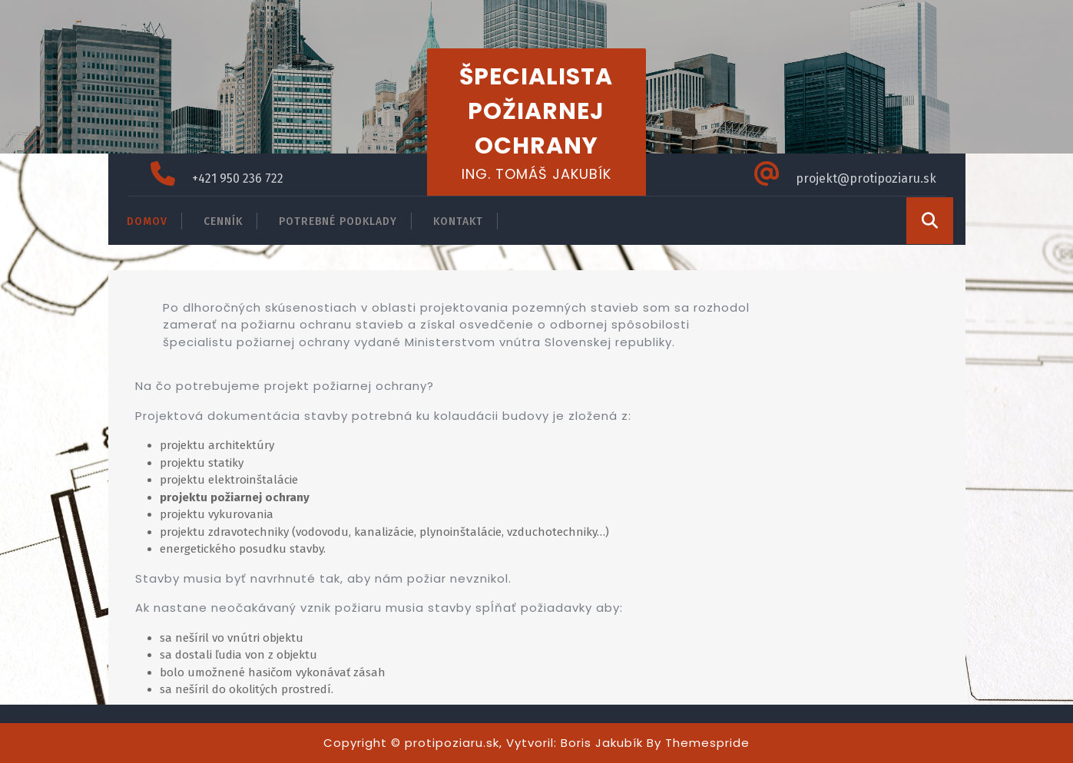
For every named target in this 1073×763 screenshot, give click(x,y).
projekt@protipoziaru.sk (866, 178)
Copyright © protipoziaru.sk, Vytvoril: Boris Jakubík (483, 743)
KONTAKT (458, 221)
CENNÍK (223, 221)
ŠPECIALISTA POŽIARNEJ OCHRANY (536, 111)
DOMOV (147, 221)
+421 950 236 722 (237, 178)
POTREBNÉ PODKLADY (338, 221)
